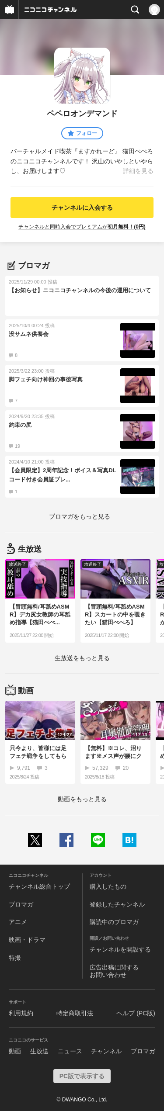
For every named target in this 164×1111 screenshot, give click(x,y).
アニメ (18, 921)
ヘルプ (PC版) (135, 1013)
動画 (15, 1051)
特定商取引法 (74, 1013)
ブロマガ (21, 904)
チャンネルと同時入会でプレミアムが (82, 227)
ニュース (70, 1051)
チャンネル (106, 1051)
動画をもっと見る (82, 799)
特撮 (15, 957)
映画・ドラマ (27, 939)
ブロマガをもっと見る (79, 516)
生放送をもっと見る (82, 657)
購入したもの (108, 886)
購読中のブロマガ (114, 921)
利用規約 (21, 1013)
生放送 (39, 1051)
